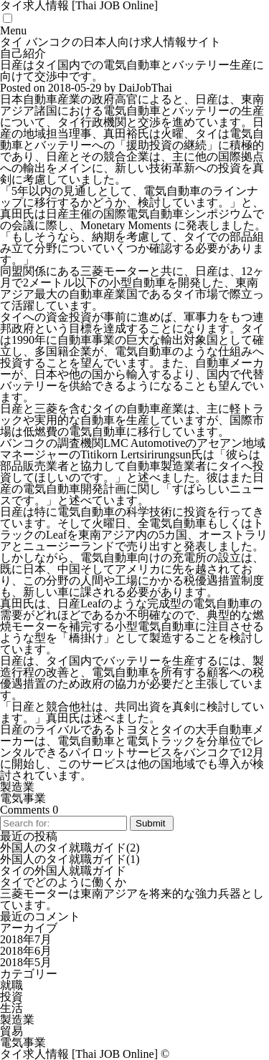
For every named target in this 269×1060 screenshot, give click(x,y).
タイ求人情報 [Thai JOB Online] (79, 1054)
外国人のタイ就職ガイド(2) (70, 848)
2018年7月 (26, 939)
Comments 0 (29, 810)
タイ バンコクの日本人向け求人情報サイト (110, 42)
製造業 (17, 787)
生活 (11, 1008)
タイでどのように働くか (63, 882)
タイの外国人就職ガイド (63, 870)
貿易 (11, 1031)
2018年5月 (26, 962)
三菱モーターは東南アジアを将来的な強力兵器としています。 (132, 899)
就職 (11, 985)
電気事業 (23, 798)
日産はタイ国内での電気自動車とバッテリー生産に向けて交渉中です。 (132, 70)
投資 (11, 997)
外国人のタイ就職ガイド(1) (70, 859)
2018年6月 (26, 951)
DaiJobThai (145, 88)
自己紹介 (23, 53)
